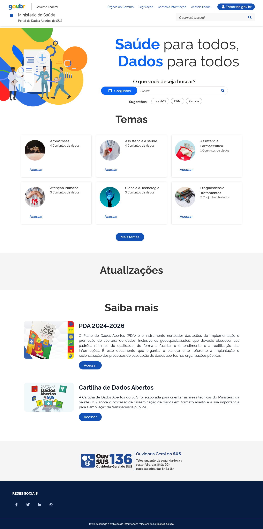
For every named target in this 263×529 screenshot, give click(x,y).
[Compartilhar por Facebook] (16, 505)
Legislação (145, 7)
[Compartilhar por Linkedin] (39, 505)
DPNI (177, 104)
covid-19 (160, 104)
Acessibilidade (201, 7)
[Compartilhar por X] (28, 505)
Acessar (36, 172)
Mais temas (130, 239)
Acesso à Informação (172, 7)
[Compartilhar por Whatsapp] (51, 505)
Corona (194, 104)
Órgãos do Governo (120, 7)
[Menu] (11, 17)
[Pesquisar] (250, 19)
